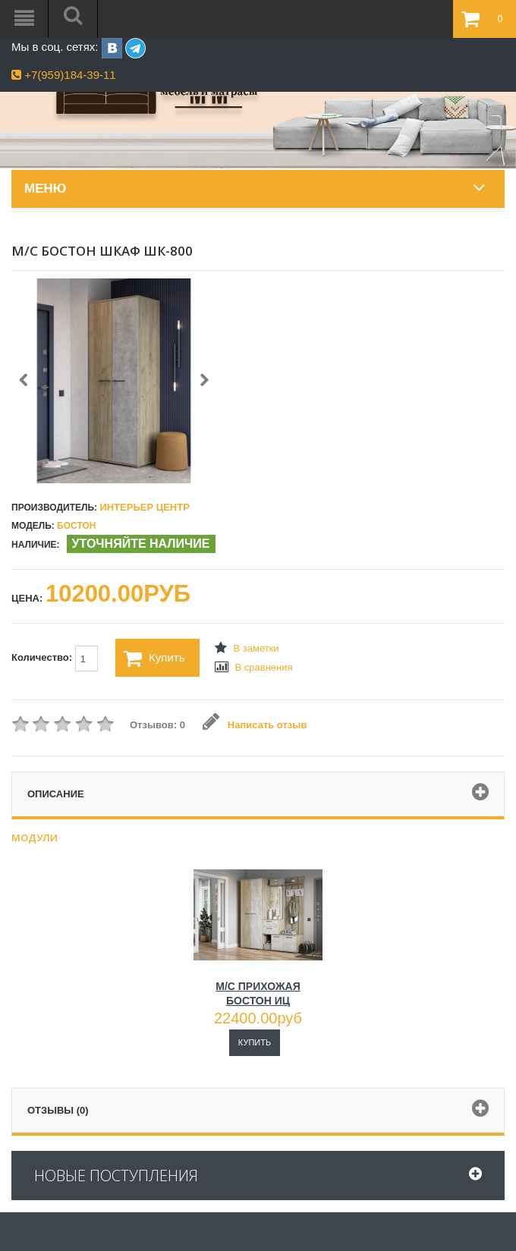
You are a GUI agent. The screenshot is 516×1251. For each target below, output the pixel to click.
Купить (154, 658)
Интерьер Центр (144, 507)
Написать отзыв (255, 725)
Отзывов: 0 (157, 725)
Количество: (54, 658)
